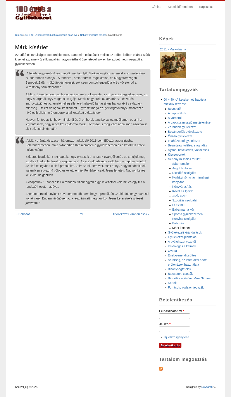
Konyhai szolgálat (184, 218)
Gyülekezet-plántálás (182, 237)
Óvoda (172, 251)
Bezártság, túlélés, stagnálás (187, 145)
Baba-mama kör (183, 209)
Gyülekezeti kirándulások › (131, 214)
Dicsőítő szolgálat (184, 173)
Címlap (156, 7)
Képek (172, 283)
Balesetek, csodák (180, 273)
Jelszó (165, 324)
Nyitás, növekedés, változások (188, 150)
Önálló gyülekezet (180, 136)
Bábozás (178, 223)
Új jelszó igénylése (176, 337)
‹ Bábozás (23, 214)
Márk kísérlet (181, 228)
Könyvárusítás (182, 186)
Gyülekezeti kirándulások (185, 232)
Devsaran (208, 386)
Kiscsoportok (176, 154)
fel (81, 214)
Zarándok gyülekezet (182, 127)
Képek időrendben (180, 7)
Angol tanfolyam (183, 168)
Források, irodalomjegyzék (186, 287)
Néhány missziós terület (93, 35)
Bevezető (174, 108)
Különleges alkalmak (182, 246)
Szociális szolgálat (184, 200)
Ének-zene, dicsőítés (182, 255)
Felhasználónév (171, 311)
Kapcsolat (206, 7)
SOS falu (178, 205)
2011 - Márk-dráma (173, 49)
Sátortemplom (181, 163)
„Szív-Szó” (179, 196)
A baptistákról (177, 113)
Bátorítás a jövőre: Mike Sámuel (189, 278)
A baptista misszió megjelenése (189, 122)
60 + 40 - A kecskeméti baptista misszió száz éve (51, 35)
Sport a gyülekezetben (187, 214)
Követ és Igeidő (182, 191)
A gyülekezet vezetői (182, 241)
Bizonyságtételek (179, 269)
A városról (174, 118)
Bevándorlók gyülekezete (185, 131)
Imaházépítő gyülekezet (184, 141)
